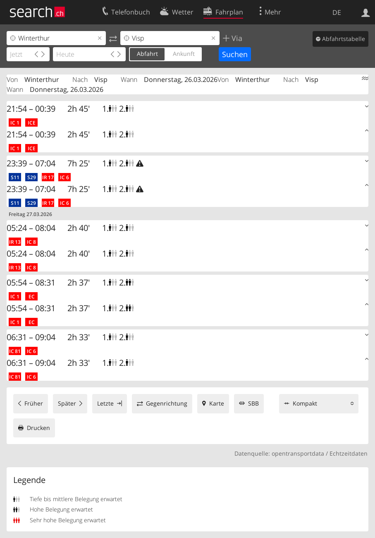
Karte (216, 403)
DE (336, 12)
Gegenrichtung (166, 403)
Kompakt (305, 403)
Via (235, 38)
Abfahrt (147, 54)
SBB (253, 403)
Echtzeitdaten (349, 453)
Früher (33, 403)
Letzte (105, 403)
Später (67, 403)
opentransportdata (298, 453)
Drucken (38, 428)
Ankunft (184, 54)
